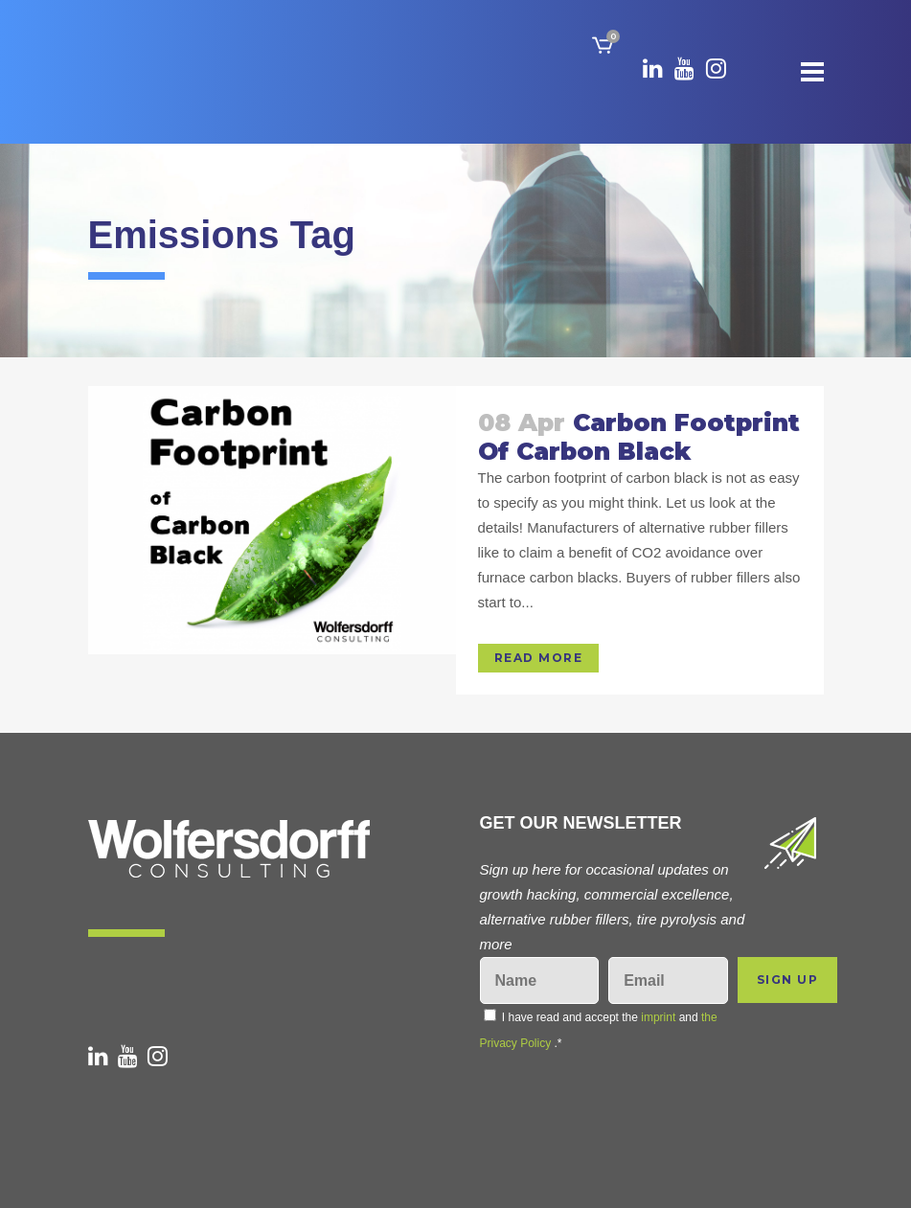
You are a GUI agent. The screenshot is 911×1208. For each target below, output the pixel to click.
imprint (658, 1017)
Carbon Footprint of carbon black (639, 437)
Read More (538, 657)
